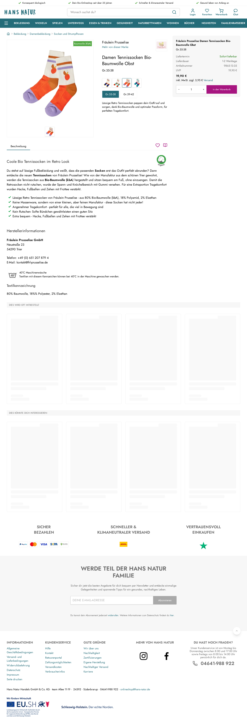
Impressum (13, 675)
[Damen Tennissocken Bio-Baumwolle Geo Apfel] (116, 82)
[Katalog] (165, 145)
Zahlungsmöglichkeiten (58, 662)
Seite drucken (14, 679)
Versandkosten (53, 667)
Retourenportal (53, 658)
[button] (193, 12)
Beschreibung (18, 146)
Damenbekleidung (40, 34)
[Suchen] (174, 12)
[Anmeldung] (192, 12)
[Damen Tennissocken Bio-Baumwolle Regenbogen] (136, 82)
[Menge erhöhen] (203, 89)
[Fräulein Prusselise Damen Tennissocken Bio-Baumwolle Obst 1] (50, 83)
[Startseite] (9, 33)
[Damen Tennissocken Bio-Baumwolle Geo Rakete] (106, 82)
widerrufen (113, 615)
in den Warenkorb (222, 89)
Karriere (88, 671)
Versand (208, 80)
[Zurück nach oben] (237, 631)
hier (172, 615)
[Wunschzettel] (157, 145)
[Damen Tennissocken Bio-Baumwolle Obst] (126, 82)
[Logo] (33, 12)
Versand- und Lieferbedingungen (17, 659)
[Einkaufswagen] (221, 12)
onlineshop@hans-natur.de (135, 689)
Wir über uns (91, 648)
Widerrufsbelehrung (18, 665)
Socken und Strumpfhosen (69, 34)
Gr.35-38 (110, 94)
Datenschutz (13, 670)
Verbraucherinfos (55, 671)
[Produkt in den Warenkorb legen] (191, 89)
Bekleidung (20, 34)
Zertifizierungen (93, 658)
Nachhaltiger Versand (96, 667)
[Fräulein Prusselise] (161, 45)
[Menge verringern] (179, 89)
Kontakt (49, 653)
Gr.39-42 (129, 94)
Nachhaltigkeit (92, 653)
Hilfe (48, 648)
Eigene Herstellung (94, 662)
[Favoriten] (207, 12)
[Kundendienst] (236, 12)
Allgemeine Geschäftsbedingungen (20, 650)
